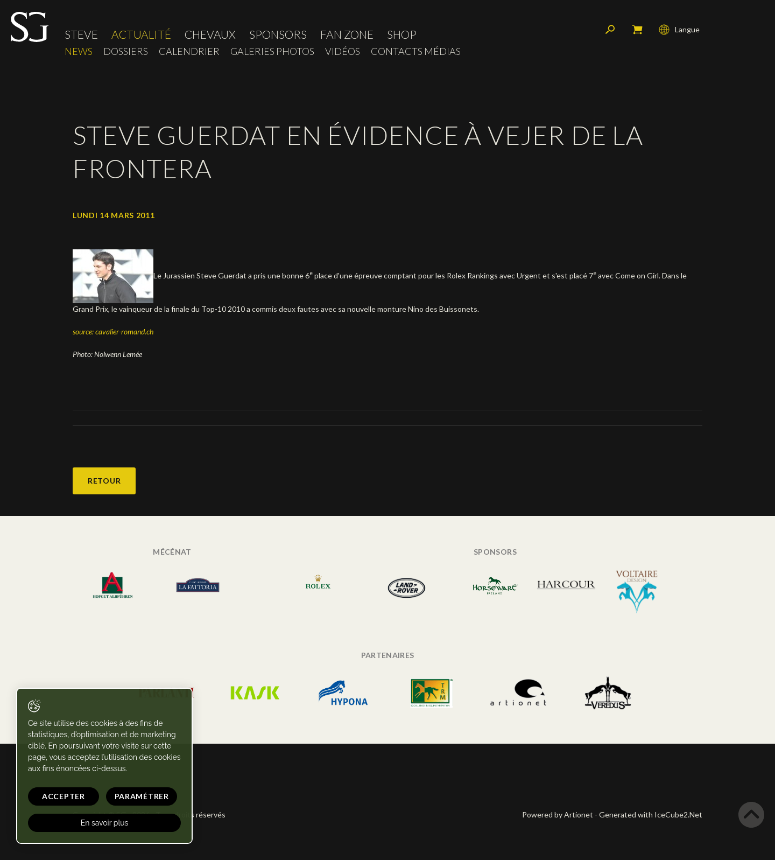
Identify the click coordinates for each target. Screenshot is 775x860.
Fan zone (347, 34)
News (79, 51)
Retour (104, 480)
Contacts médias (416, 51)
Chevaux (210, 34)
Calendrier (189, 51)
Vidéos (342, 51)
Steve (81, 34)
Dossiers (125, 51)
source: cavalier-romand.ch (113, 331)
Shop (402, 34)
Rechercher (610, 29)
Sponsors (278, 34)
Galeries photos (272, 51)
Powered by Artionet (557, 814)
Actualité (141, 34)
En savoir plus (104, 823)
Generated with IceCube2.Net (650, 814)
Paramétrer (140, 796)
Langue (679, 29)
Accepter (62, 796)
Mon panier (637, 29)
